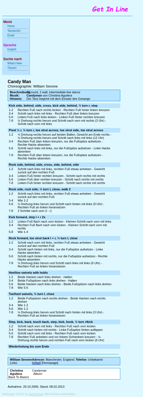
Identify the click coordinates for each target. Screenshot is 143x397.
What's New (15, 63)
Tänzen (11, 67)
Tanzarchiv (14, 30)
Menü (7, 22)
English (11, 49)
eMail (36, 362)
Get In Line (36, 394)
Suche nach (12, 59)
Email (10, 35)
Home (11, 26)
